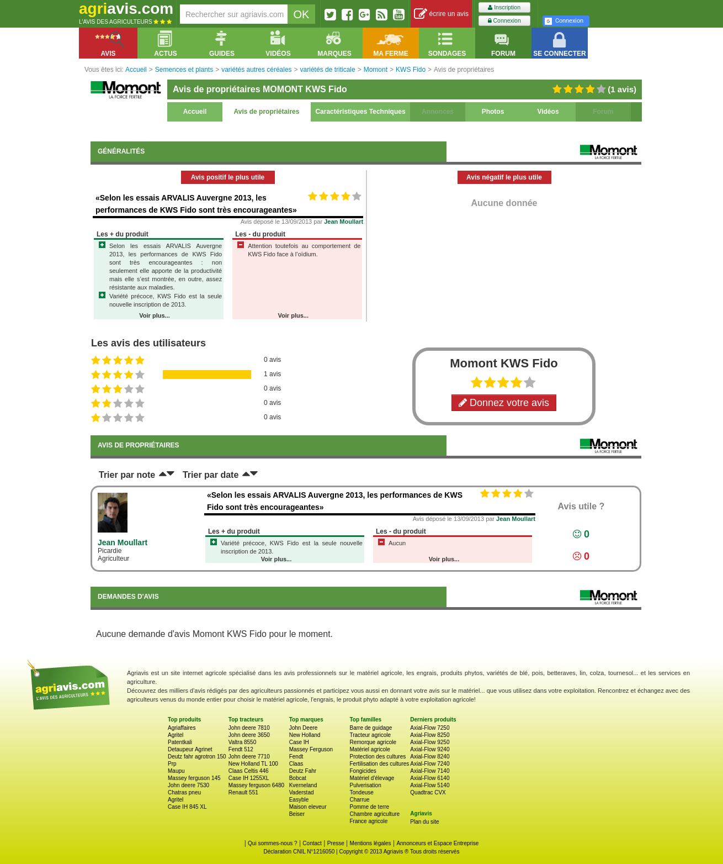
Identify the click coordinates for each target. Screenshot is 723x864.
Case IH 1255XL (248, 778)
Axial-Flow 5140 (429, 785)
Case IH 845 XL (187, 807)
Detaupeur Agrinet (190, 749)
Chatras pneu (184, 792)
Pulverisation (365, 785)
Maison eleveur (308, 807)
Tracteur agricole (370, 735)
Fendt (296, 757)
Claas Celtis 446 (248, 771)
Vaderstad (301, 792)
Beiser (297, 814)
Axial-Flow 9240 (429, 749)
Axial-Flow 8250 (429, 735)
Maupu (176, 771)
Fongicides (362, 771)
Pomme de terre (369, 807)
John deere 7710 (249, 757)
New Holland (305, 735)
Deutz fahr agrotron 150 (197, 757)
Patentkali (180, 742)
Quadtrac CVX (427, 792)
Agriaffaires (181, 728)
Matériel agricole (369, 749)
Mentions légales (370, 843)
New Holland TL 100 (253, 764)
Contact (311, 843)
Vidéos (548, 111)
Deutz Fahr (302, 771)
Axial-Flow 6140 (429, 778)
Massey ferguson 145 (194, 778)
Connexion (504, 20)
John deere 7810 (249, 728)
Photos (493, 111)
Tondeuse (361, 792)
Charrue (359, 800)
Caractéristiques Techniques (360, 111)
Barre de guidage (370, 728)
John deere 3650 (249, 735)
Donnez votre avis (504, 402)
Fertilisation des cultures (379, 764)
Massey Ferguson (311, 749)
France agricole (368, 821)
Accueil (195, 111)
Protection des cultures (377, 757)
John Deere (303, 728)
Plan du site (424, 822)
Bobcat (297, 778)
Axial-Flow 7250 (429, 728)
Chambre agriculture (374, 814)
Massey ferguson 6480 (256, 785)
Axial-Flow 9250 (429, 742)
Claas (296, 764)
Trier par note (127, 475)
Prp (172, 764)
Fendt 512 (240, 749)
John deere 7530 (188, 785)
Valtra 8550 (242, 742)
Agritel (175, 735)
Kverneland (303, 785)
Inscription (504, 7)
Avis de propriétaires (267, 111)
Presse (335, 843)
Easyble (299, 800)
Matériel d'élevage (371, 778)
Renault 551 (243, 792)
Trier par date (210, 475)
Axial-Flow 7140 (429, 771)
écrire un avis (441, 14)
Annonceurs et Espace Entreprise (437, 843)
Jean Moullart (343, 221)
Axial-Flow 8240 (429, 757)
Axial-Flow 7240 (429, 764)
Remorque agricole (372, 742)
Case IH (299, 742)
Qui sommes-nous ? (272, 843)
